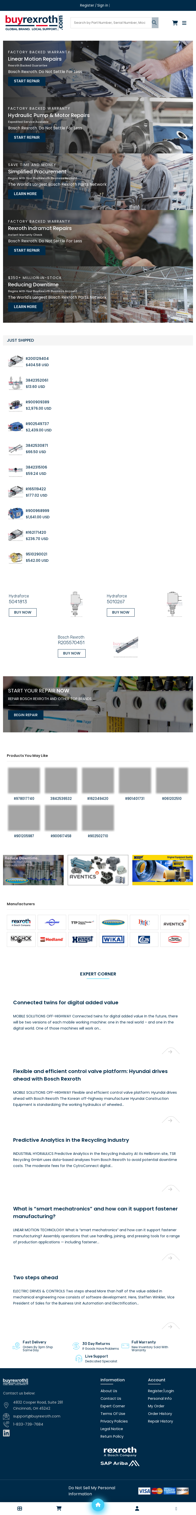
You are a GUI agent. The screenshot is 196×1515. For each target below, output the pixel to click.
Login (168, 1374)
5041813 (15, 593)
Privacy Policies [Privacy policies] (114, 1404)
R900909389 (37, 394)
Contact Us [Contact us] (110, 1381)
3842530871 (37, 437)
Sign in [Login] (102, 5)
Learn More (23, 190)
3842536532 (61, 787)
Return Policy (112, 1419)
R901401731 (135, 787)
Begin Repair (23, 702)
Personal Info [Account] (159, 1381)
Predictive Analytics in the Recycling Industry (65, 1123)
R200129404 (37, 350)
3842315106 (36, 459)
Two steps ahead (33, 1260)
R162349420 (98, 787)
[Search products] (111, 22)
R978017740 (24, 787)
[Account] (137, 1508)
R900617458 (61, 824)
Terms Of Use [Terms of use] (113, 1397)
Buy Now (20, 602)
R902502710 (98, 824)
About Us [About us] (108, 1374)
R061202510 (172, 787)
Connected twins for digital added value (60, 985)
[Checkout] (175, 22)
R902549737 (37, 415)
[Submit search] (155, 22)
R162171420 (36, 524)
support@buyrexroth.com (36, 1399)
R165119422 (36, 481)
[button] (19, 1508)
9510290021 (36, 546)
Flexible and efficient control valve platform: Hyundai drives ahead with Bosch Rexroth (97, 1057)
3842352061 (37, 372)
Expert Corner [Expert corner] (113, 1389)
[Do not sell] (98, 1474)
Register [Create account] (87, 5)
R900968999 (37, 502)
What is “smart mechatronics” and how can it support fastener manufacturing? (87, 1195)
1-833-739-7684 (27, 1407)
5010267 (114, 593)
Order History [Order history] (159, 1397)
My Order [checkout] (156, 1389)
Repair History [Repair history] (160, 1404)
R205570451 (68, 632)
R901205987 (24, 824)
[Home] (98, 1505)
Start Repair (25, 80)
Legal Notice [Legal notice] (111, 1412)
